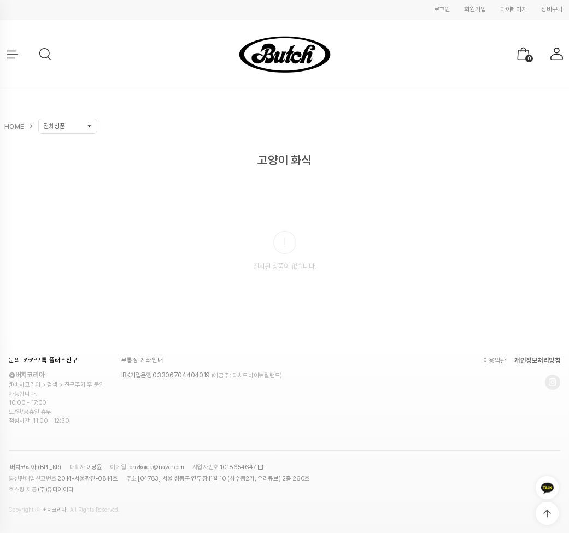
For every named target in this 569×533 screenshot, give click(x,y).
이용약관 (494, 360)
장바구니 (551, 9)
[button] (45, 54)
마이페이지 (513, 9)
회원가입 (474, 9)
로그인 (442, 9)
